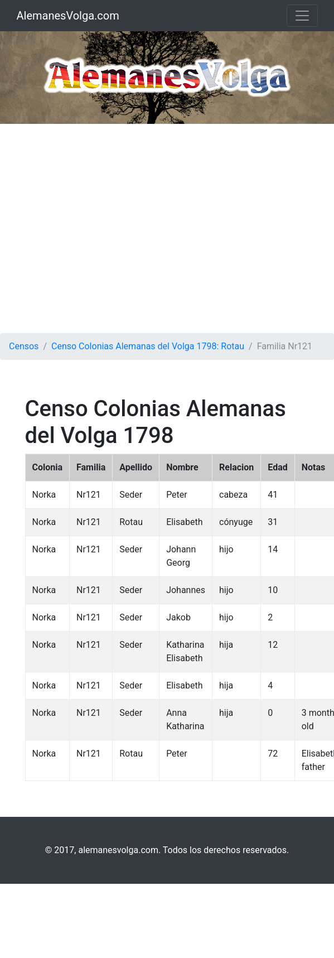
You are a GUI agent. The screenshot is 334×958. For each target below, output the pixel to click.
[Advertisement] (104, 228)
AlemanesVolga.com (68, 15)
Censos (23, 346)
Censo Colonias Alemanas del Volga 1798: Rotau (147, 346)
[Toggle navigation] (302, 15)
